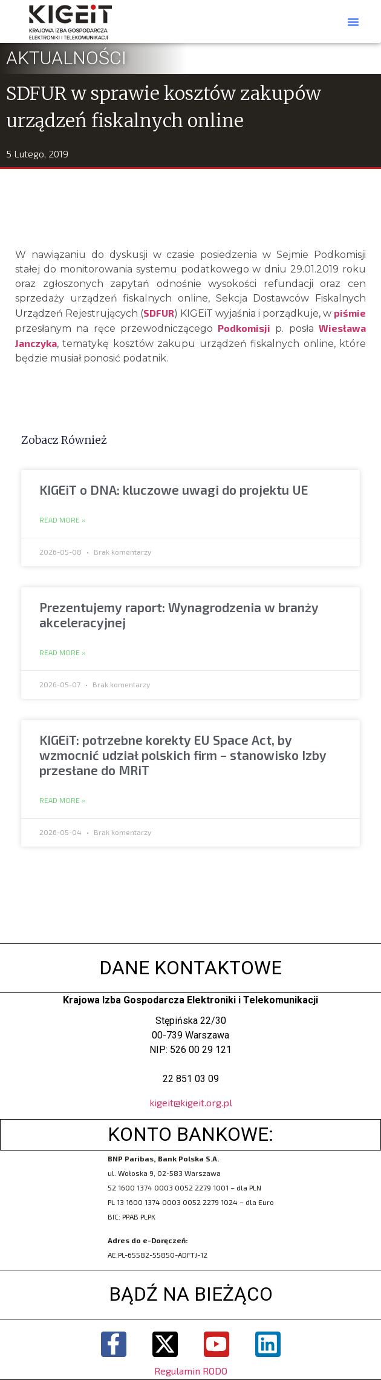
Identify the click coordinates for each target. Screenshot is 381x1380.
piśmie (350, 313)
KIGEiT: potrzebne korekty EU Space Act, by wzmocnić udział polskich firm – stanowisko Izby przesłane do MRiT (183, 754)
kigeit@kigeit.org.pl (190, 1102)
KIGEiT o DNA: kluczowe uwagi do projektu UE (173, 489)
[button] (353, 22)
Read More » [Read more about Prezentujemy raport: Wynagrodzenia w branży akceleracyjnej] (62, 652)
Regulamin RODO (190, 1370)
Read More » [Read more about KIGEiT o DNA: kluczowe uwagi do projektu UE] (62, 520)
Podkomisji (244, 328)
